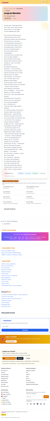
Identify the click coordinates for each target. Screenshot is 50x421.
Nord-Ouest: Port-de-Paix (7, 265)
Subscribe (25, 330)
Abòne (46, 396)
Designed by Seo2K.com (21, 411)
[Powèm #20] (37, 187)
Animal (14, 8)
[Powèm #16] (37, 198)
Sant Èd (28, 374)
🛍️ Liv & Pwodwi (5, 392)
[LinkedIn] (44, 404)
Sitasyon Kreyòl (20, 361)
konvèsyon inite (8, 237)
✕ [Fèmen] (47, 233)
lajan (26, 237)
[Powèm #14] (13, 203)
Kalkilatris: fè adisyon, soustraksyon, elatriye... (12, 254)
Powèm (10, 8)
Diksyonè (6, 8)
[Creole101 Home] (5, 2)
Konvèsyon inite (4, 386)
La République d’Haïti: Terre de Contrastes (11, 285)
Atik (27, 372)
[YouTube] (37, 404)
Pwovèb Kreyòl (5, 361)
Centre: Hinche (4, 273)
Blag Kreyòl (13, 361)
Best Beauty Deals (5, 304)
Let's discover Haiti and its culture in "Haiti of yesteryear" (14, 294)
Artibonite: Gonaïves (6, 271)
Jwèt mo (3, 372)
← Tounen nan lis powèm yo (9, 176)
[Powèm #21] (13, 187)
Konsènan (28, 380)
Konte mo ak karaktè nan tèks (8, 250)
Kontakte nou (29, 400)
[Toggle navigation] (47, 2)
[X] (31, 404)
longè (15, 237)
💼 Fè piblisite (4, 396)
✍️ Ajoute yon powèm (6, 404)
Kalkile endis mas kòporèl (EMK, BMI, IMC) (11, 252)
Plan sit (27, 378)
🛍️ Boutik (20, 358)
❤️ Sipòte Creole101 (5, 394)
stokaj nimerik (12, 238)
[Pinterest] (41, 404)
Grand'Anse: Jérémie (6, 279)
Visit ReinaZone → (11, 341)
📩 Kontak (27, 358)
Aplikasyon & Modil (30, 370)
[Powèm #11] (37, 203)
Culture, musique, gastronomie (8, 263)
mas (23, 237)
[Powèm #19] (13, 193)
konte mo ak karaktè (30, 238)
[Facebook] (27, 404)
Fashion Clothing (5, 302)
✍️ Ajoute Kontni (5, 400)
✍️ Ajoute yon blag (5, 402)
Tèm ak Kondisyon (30, 382)
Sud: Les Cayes (5, 281)
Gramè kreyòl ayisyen (6, 300)
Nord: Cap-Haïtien (5, 267)
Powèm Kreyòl (35, 361)
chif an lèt (31, 237)
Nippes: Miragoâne (5, 277)
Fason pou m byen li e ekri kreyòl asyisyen (11, 298)
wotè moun (21, 238)
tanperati (38, 237)
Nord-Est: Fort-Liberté (6, 269)
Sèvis (27, 376)
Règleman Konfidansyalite (32, 384)
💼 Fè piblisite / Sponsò (9, 358)
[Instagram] (34, 404)
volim (19, 237)
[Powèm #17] (13, 198)
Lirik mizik (3, 384)
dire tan (44, 237)
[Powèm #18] (37, 193)
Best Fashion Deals (5, 306)
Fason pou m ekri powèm (7, 296)
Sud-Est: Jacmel (5, 283)
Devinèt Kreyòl (28, 361)
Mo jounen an (4, 370)
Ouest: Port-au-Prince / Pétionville (9, 275)
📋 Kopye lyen (42, 173)
